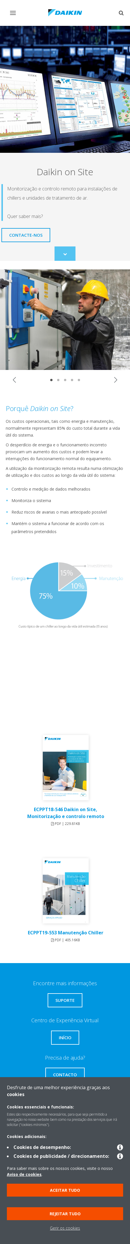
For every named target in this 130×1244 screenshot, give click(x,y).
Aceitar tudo (65, 1190)
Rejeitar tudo (65, 1213)
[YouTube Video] (65, 684)
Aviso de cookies (24, 1174)
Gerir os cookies (65, 1228)
